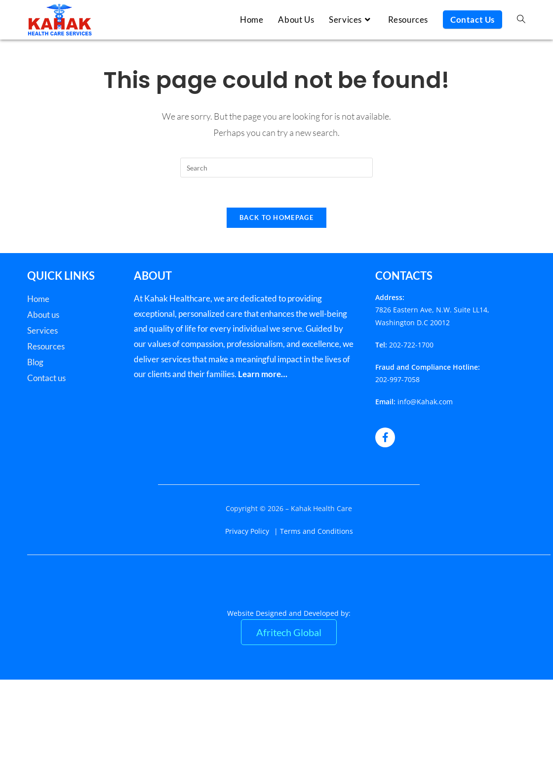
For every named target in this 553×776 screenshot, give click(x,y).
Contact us (46, 378)
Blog (35, 362)
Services (42, 330)
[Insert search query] (276, 167)
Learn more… (262, 374)
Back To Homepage (276, 217)
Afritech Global (288, 632)
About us (43, 314)
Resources (46, 346)
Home (38, 299)
